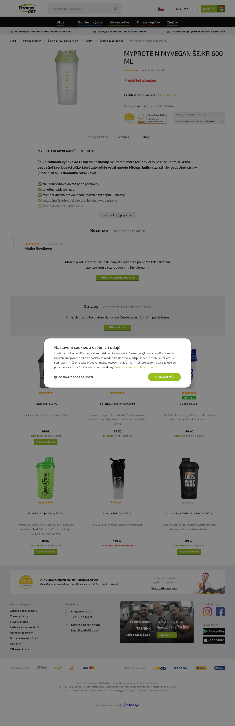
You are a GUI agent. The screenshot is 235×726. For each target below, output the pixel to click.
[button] (73, 377)
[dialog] (117, 363)
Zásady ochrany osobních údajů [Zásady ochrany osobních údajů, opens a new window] (135, 367)
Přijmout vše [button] (164, 377)
